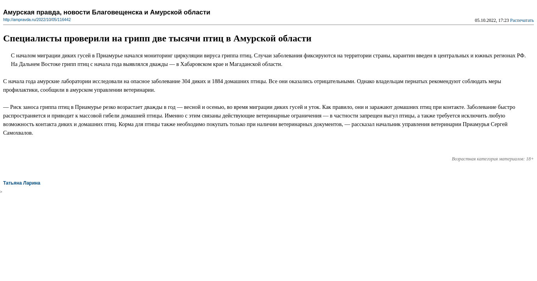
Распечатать (522, 20)
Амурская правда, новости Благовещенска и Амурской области (106, 12)
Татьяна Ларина (21, 183)
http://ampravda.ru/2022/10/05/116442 (37, 20)
